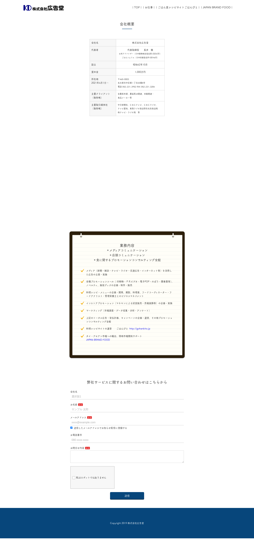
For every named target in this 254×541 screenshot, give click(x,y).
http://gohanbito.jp (139, 328)
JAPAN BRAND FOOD (99, 340)
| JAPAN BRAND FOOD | (216, 7)
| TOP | (136, 7)
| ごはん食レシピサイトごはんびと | (177, 7)
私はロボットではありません (89, 480)
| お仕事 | (148, 7)
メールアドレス (78, 417)
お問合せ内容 (77, 448)
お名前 (73, 404)
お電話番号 (76, 435)
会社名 (73, 392)
